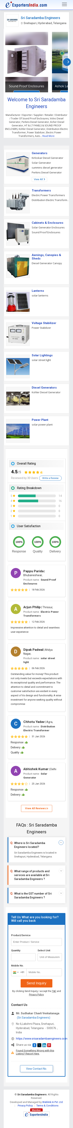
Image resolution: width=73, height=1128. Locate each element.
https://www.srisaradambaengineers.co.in (41, 1038)
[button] (34, 1045)
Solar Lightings (42, 355)
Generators (39, 153)
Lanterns (38, 291)
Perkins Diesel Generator (47, 172)
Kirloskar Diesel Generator (47, 158)
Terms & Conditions (47, 1105)
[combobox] (18, 972)
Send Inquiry (36, 983)
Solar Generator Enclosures (48, 227)
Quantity (15, 950)
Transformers (41, 190)
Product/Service (21, 935)
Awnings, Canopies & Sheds (46, 256)
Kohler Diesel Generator (46, 392)
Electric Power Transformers (48, 195)
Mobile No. (17, 965)
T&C (54, 991)
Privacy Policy (36, 994)
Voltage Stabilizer (44, 323)
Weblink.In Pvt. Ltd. (52, 1102)
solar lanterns (40, 295)
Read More (48, 136)
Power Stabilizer (41, 327)
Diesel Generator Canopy (47, 263)
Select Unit (44, 950)
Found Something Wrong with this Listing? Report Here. (35, 1052)
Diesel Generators (44, 387)
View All (39, 179)
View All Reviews (36, 808)
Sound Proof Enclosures (26, 86)
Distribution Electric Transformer (50, 200)
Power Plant (40, 420)
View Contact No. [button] (36, 1068)
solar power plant (42, 424)
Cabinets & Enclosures (47, 223)
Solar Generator (41, 162)
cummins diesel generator (47, 167)
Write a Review (50, 478)
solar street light (41, 360)
